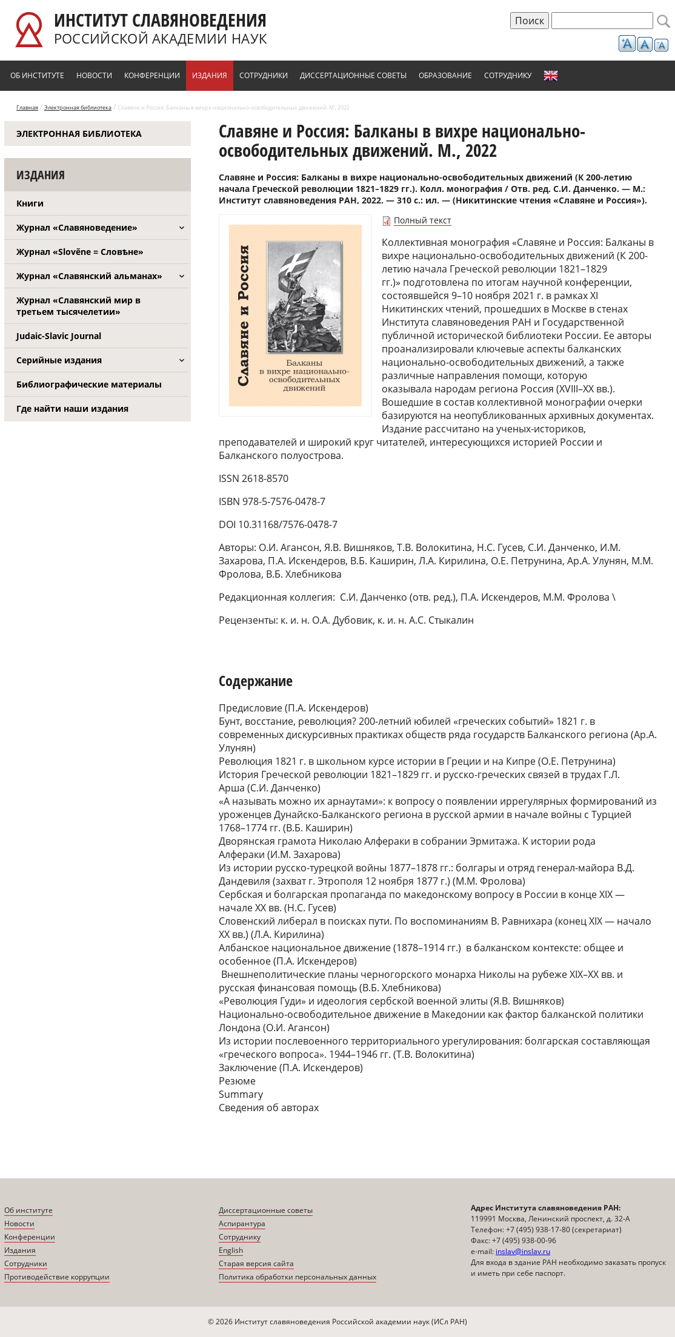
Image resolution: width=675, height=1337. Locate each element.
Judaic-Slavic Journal (58, 336)
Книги (30, 203)
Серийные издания (59, 360)
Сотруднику (507, 75)
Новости (94, 75)
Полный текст (422, 220)
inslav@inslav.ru (523, 1251)
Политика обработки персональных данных (297, 1277)
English (550, 76)
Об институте (37, 75)
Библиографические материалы (89, 384)
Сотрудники (263, 75)
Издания (209, 75)
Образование (445, 75)
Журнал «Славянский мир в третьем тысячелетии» (78, 305)
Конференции (152, 75)
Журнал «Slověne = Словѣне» (80, 251)
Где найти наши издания (72, 408)
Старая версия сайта (256, 1263)
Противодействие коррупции (57, 1277)
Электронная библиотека (77, 107)
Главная (27, 107)
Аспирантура (242, 1223)
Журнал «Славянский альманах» (89, 276)
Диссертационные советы (353, 75)
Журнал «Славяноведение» (77, 227)
